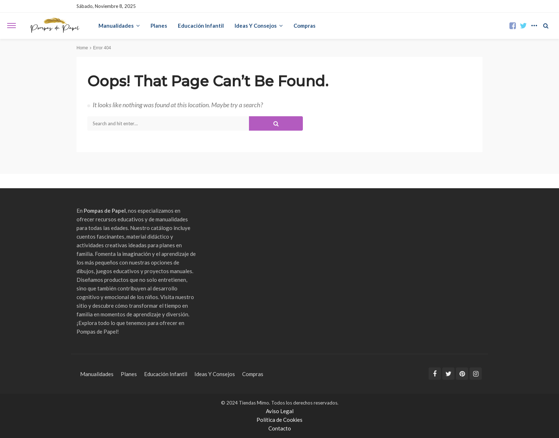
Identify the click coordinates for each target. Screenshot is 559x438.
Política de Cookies (279, 419)
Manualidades (116, 25)
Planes (159, 25)
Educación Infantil (201, 25)
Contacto (279, 428)
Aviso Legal (280, 411)
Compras (304, 25)
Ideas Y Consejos (256, 25)
